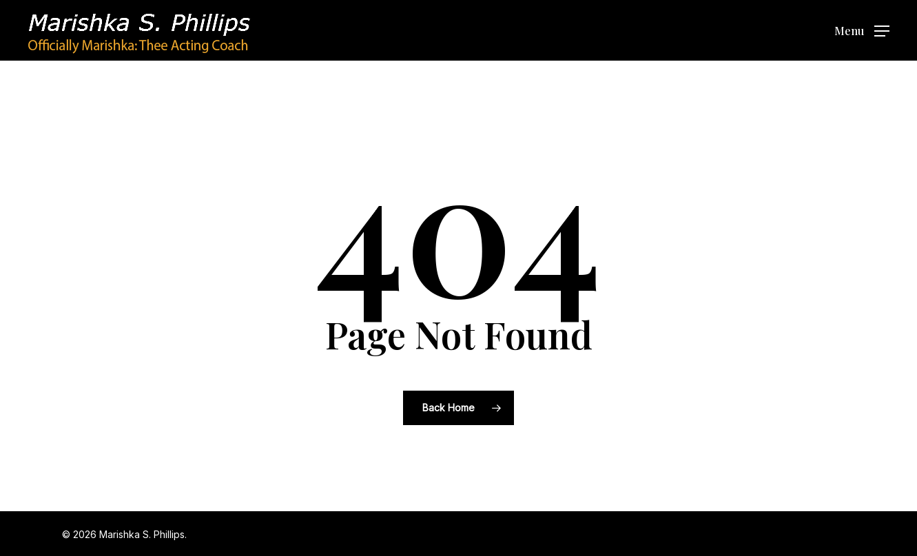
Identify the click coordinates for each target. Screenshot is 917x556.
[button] (861, 30)
